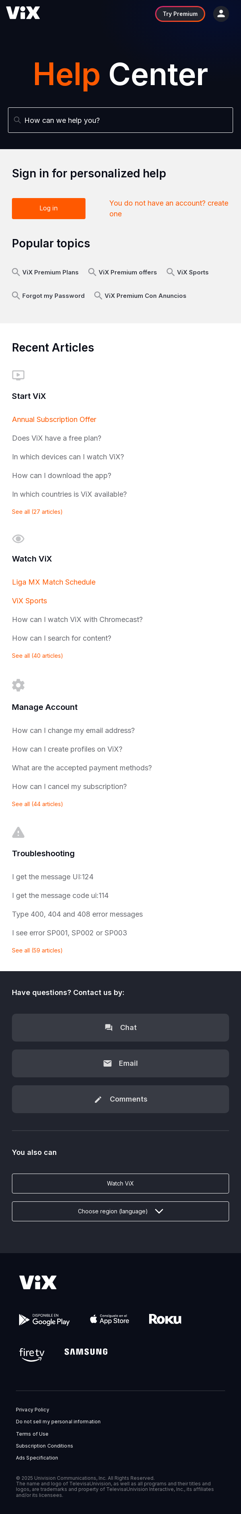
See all (37, 511)
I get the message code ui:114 (60, 895)
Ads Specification (37, 1458)
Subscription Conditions (44, 1446)
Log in (48, 208)
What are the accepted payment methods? (82, 768)
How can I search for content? (61, 638)
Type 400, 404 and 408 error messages (77, 914)
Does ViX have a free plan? (56, 438)
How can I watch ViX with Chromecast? (77, 619)
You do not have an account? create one (168, 208)
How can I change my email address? (73, 730)
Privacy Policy (32, 1410)
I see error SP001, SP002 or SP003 (69, 933)
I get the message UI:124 (52, 877)
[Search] (120, 120)
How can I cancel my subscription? (69, 786)
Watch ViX (120, 1183)
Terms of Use (32, 1434)
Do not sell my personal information (58, 1422)
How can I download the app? (61, 475)
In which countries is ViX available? (69, 494)
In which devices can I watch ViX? (68, 457)
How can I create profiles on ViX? (67, 749)
